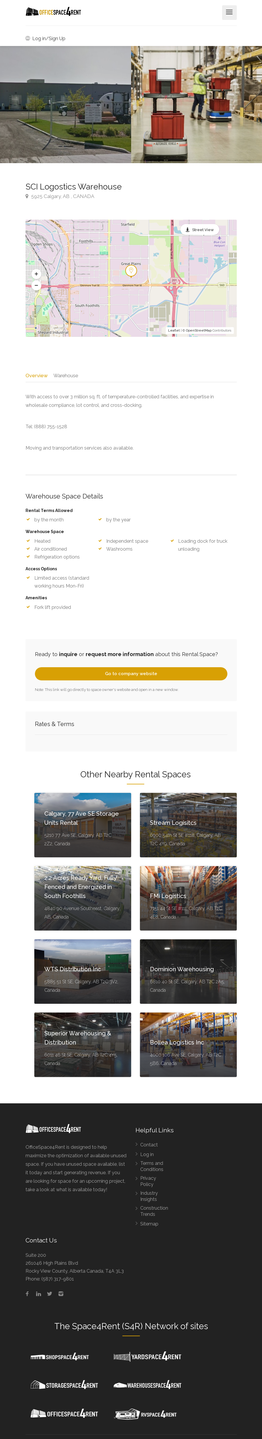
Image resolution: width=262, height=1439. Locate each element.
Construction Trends (154, 1213)
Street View (203, 230)
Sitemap (149, 1226)
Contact (149, 1147)
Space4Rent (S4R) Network (125, 1328)
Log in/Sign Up (45, 38)
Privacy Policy (148, 1183)
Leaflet (174, 330)
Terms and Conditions (151, 1168)
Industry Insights (149, 1198)
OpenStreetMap (199, 330)
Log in (147, 1156)
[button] (36, 274)
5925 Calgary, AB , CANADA (60, 196)
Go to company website (131, 675)
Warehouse (66, 375)
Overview (36, 375)
